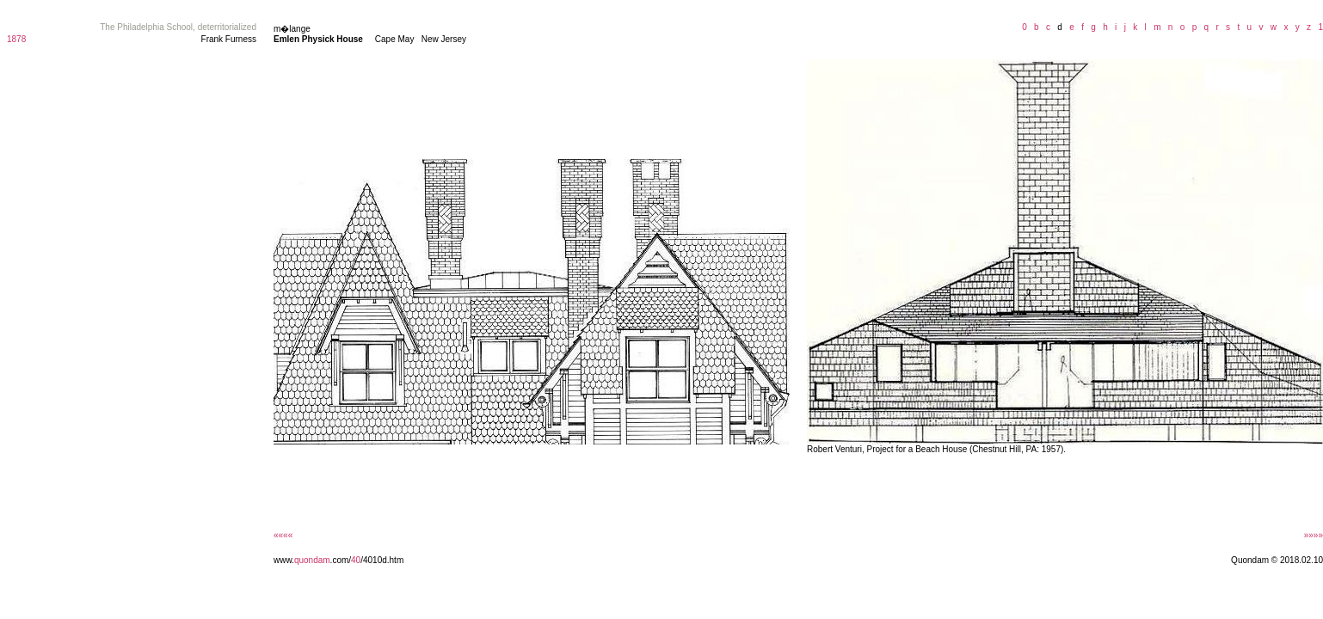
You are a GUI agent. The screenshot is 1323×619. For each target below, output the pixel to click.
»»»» (1313, 535)
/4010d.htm (381, 560)
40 (355, 560)
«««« (283, 535)
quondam (312, 560)
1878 (16, 39)
